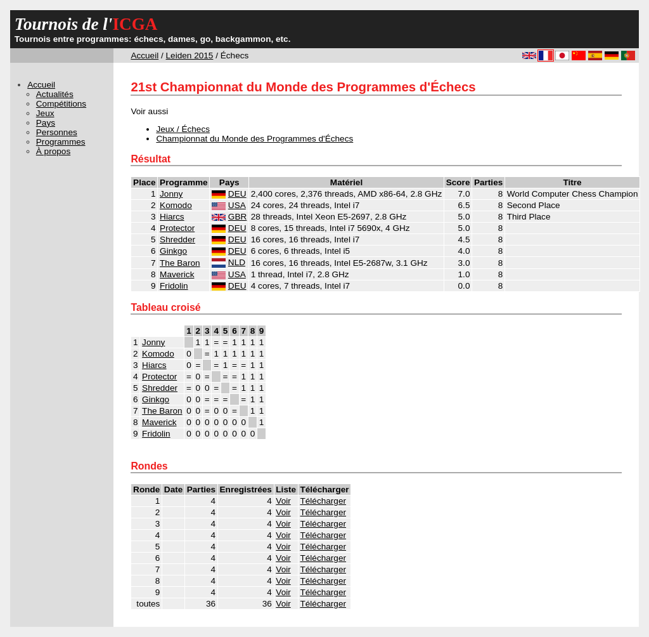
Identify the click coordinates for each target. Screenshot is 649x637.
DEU (237, 194)
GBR (237, 216)
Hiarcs (172, 216)
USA (237, 205)
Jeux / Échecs (183, 129)
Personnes (56, 132)
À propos (53, 151)
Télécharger (323, 501)
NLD (236, 262)
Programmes (61, 142)
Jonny (171, 194)
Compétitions (61, 103)
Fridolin (174, 286)
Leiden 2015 (190, 55)
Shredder (177, 239)
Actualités (55, 94)
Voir (283, 501)
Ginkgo (173, 251)
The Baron (180, 263)
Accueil (144, 55)
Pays (45, 123)
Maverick (177, 274)
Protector (177, 228)
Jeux (45, 113)
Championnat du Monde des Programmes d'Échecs (254, 138)
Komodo (176, 205)
